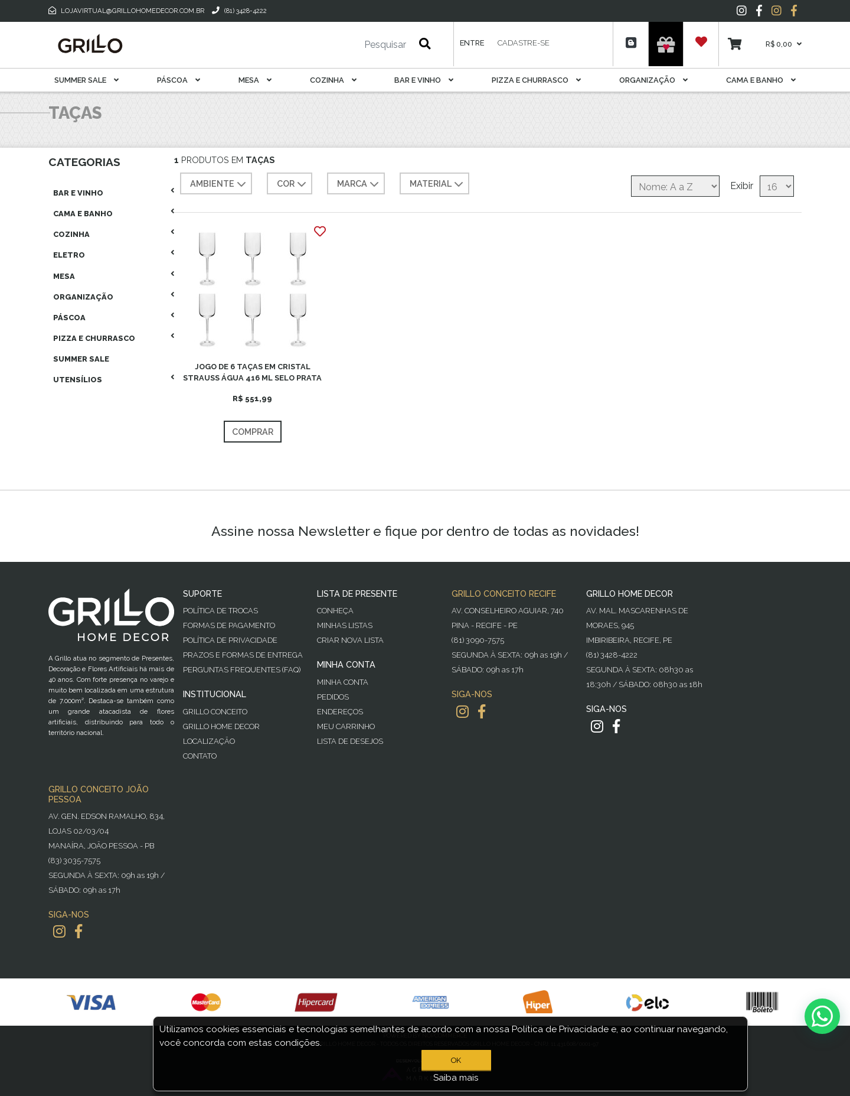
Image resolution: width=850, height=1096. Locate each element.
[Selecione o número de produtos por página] (777, 186)
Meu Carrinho (346, 726)
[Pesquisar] (350, 45)
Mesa (255, 80)
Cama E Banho (761, 80)
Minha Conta (342, 682)
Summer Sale (86, 80)
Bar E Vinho (423, 80)
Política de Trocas (220, 610)
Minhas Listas (344, 625)
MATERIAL (438, 184)
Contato (200, 756)
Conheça (335, 610)
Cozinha (333, 80)
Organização (653, 80)
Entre (472, 42)
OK (456, 1060)
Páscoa (178, 80)
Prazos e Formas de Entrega (243, 655)
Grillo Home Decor (221, 726)
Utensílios (77, 379)
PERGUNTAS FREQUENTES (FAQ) (241, 669)
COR (293, 184)
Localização (209, 741)
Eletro (69, 255)
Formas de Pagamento (229, 625)
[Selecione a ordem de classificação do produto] (675, 186)
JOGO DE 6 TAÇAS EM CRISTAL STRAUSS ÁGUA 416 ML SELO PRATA (252, 372)
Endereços (340, 711)
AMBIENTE (219, 184)
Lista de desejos (350, 741)
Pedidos (333, 696)
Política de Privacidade (230, 640)
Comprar (252, 432)
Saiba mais (456, 1077)
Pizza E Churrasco (536, 80)
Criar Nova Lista (350, 640)
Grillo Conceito (215, 711)
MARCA (359, 184)
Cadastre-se (524, 42)
